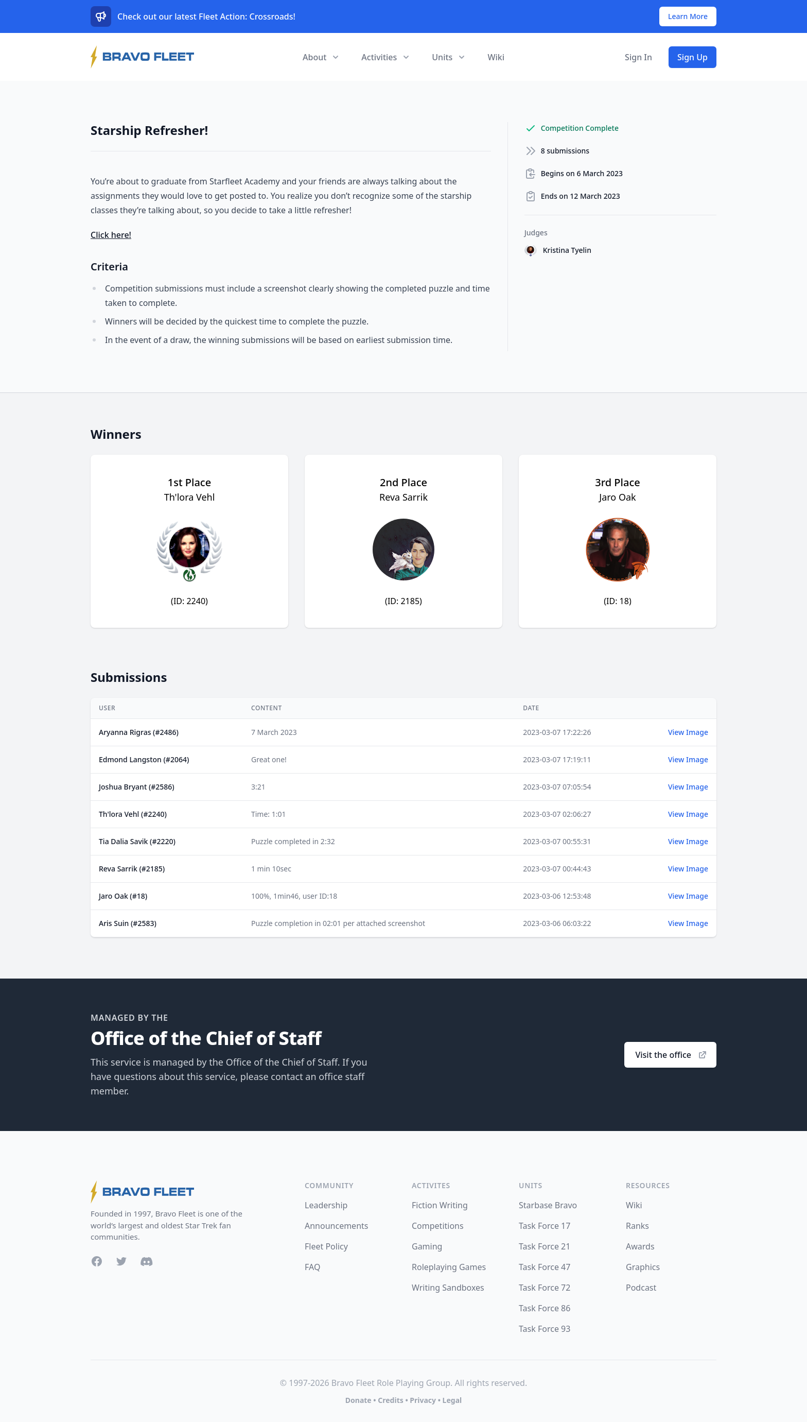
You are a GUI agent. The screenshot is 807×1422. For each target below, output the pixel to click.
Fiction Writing (440, 1205)
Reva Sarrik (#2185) (132, 868)
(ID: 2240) (189, 601)
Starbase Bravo (548, 1205)
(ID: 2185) (403, 601)
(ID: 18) (617, 601)
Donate (358, 1400)
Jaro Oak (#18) (123, 896)
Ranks (637, 1225)
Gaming (427, 1246)
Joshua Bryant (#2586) (136, 787)
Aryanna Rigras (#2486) (139, 732)
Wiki (495, 57)
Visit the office (671, 1054)
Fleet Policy (326, 1246)
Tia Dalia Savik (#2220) (137, 841)
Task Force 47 (544, 1267)
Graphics (643, 1267)
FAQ (312, 1267)
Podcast (641, 1287)
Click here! (111, 235)
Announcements (336, 1225)
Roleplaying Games (449, 1267)
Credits (390, 1400)
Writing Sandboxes (448, 1287)
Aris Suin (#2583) (127, 923)
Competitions (438, 1225)
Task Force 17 (544, 1225)
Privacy (423, 1400)
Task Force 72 (544, 1287)
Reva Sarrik (403, 497)
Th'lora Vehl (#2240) (133, 814)
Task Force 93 (544, 1328)
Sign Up (692, 57)
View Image (688, 732)
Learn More (688, 16)
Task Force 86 (544, 1308)
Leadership (326, 1205)
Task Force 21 (544, 1246)
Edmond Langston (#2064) (144, 759)
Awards (640, 1246)
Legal (452, 1400)
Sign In (638, 57)
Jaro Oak (617, 497)
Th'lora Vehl (189, 497)
